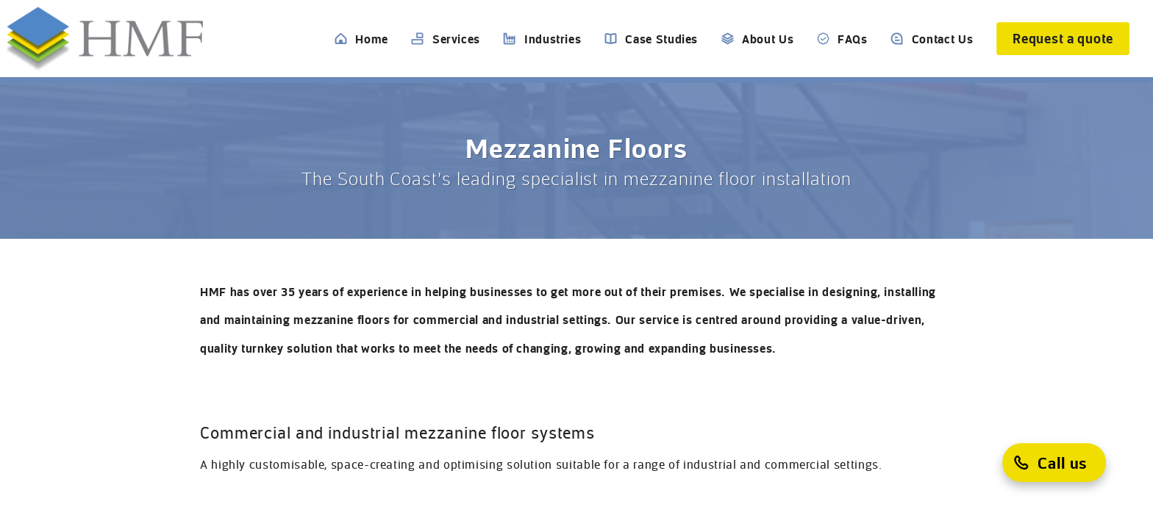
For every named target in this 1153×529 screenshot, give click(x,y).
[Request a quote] (1062, 38)
